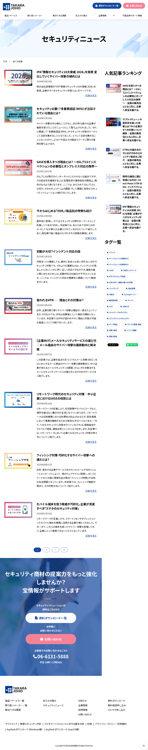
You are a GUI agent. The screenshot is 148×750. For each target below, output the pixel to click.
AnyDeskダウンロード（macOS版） (63, 729)
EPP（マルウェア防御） (116, 276)
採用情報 (82, 709)
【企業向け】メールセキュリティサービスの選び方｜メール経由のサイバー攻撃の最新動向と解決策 (66, 344)
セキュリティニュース (53, 705)
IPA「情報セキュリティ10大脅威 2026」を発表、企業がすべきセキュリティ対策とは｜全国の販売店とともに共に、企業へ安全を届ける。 (132, 219)
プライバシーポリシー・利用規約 (111, 724)
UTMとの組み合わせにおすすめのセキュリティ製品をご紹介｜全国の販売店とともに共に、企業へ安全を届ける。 (132, 158)
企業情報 (102, 15)
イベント (111, 252)
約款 (89, 724)
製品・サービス (11, 15)
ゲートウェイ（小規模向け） (118, 258)
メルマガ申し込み (116, 709)
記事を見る (91, 95)
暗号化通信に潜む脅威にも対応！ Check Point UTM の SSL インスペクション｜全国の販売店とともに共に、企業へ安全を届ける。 (132, 187)
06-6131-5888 (53, 656)
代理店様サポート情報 (132, 15)
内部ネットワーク (128, 270)
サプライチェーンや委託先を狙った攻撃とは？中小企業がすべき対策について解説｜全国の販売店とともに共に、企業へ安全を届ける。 (132, 130)
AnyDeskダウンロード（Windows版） (25, 729)
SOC (110, 306)
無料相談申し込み (117, 705)
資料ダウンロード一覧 (108, 5)
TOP (5, 61)
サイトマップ (11, 724)
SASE (110, 270)
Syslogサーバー (129, 294)
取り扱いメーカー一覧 (16, 705)
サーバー (129, 300)
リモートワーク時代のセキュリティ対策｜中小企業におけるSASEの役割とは (66, 396)
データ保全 (112, 324)
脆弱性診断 (112, 300)
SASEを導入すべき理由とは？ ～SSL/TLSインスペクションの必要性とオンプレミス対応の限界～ (67, 164)
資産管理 (130, 288)
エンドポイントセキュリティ (118, 318)
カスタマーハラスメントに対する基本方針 (64, 724)
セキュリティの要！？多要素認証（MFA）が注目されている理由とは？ (66, 111)
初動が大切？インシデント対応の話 (58, 251)
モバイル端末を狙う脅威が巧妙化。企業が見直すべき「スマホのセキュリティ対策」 (66, 506)
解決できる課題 (59, 15)
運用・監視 (112, 336)
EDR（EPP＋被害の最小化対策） (120, 282)
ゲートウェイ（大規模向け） (118, 264)
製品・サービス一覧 (14, 700)
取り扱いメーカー (35, 15)
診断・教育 (112, 330)
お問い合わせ (136, 5)
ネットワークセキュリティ (117, 312)
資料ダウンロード (116, 700)
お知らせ (124, 306)
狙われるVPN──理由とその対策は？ (60, 300)
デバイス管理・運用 (133, 324)
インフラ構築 (130, 330)
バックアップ (113, 288)
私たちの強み (81, 15)
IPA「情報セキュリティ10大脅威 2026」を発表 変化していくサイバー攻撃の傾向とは (67, 74)
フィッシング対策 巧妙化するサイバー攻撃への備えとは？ (66, 457)
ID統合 (110, 294)
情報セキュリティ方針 (30, 724)
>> (64, 550)
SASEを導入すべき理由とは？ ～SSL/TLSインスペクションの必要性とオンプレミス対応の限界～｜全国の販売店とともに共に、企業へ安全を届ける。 (132, 98)
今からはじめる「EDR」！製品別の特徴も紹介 (64, 211)
